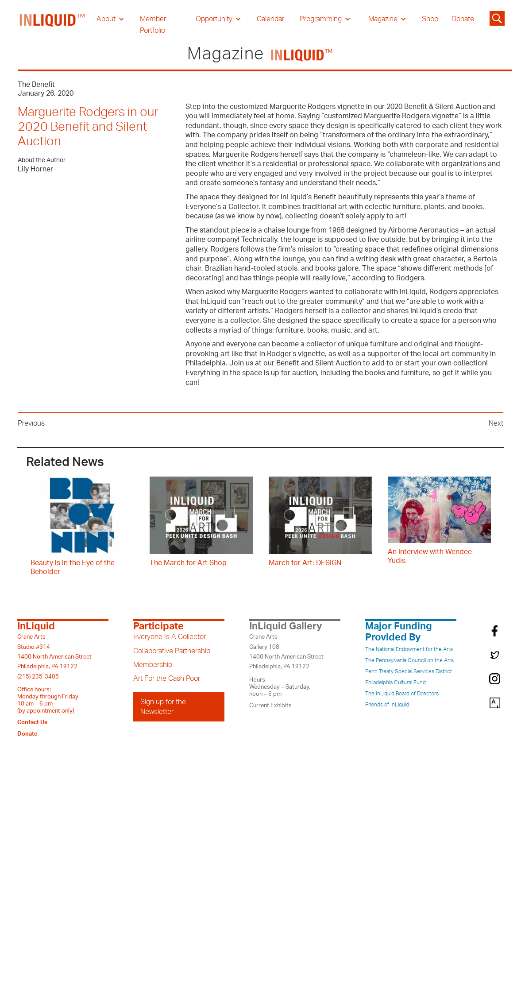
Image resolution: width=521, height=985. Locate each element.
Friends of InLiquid (387, 704)
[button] (110, 19)
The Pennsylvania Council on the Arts (409, 660)
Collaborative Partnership (171, 651)
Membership (152, 664)
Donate (463, 19)
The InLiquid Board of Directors (402, 693)
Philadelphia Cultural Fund (395, 682)
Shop (430, 19)
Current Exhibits (270, 705)
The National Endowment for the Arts (409, 649)
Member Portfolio (153, 25)
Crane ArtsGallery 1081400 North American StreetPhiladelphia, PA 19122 (286, 651)
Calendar (270, 19)
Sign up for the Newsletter (163, 706)
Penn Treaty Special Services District (408, 671)
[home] (52, 24)
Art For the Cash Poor (166, 678)
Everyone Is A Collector (169, 636)
